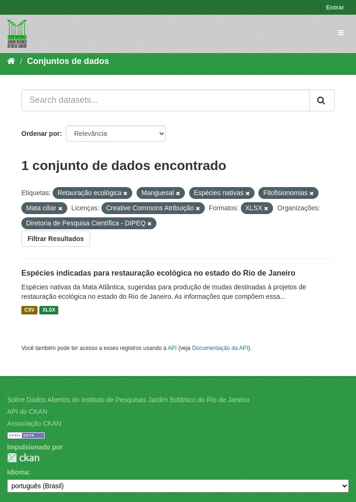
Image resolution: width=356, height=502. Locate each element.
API (172, 348)
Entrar (335, 7)
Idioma (17, 472)
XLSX (48, 310)
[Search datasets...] (165, 100)
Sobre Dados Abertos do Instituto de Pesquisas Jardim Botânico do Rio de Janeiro (128, 399)
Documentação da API (220, 348)
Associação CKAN (34, 423)
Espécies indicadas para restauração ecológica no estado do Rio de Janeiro (158, 273)
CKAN (23, 458)
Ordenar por (40, 133)
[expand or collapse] (341, 32)
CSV (29, 310)
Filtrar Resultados (55, 238)
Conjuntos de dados (68, 61)
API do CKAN (27, 411)
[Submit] (322, 100)
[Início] (11, 61)
